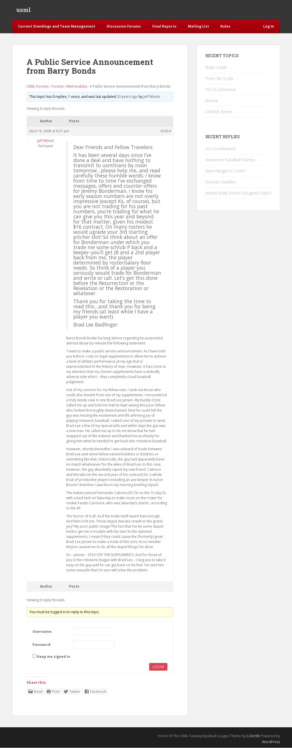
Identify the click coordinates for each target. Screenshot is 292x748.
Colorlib (253, 736)
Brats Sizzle (216, 68)
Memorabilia (76, 86)
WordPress (271, 742)
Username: (42, 631)
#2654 (166, 131)
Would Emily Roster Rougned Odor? (238, 193)
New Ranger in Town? (225, 171)
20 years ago (127, 96)
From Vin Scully (219, 79)
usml (23, 10)
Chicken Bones (219, 112)
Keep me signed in (53, 657)
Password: (42, 645)
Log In (158, 667)
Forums (57, 86)
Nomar (211, 101)
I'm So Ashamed (220, 90)
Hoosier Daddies (220, 182)
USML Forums (37, 86)
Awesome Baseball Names (230, 160)
